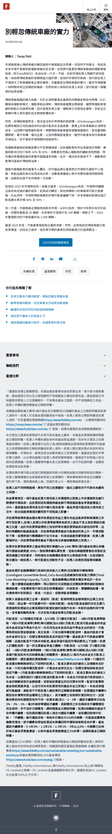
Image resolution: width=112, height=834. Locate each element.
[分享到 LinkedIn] (52, 259)
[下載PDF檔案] (75, 259)
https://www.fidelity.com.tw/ (62, 420)
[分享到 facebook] (34, 259)
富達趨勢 (50, 271)
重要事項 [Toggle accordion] (53, 355)
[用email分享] (61, 259)
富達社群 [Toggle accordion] (53, 376)
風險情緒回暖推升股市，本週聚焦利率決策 (38, 322)
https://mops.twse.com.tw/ (24, 424)
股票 (84, 271)
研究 (68, 271)
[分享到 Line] (43, 259)
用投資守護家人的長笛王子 (28, 316)
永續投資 (29, 271)
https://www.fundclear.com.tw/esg (29, 759)
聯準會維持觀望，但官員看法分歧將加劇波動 (39, 303)
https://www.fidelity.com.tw (65, 659)
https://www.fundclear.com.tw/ (27, 429)
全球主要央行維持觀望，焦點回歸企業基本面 (39, 296)
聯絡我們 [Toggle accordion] (53, 365)
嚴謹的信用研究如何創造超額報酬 (32, 309)
